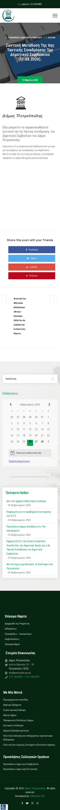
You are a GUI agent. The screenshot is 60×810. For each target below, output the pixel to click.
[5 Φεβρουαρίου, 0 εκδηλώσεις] (30, 424)
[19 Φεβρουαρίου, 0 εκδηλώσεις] (30, 437)
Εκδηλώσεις (11, 628)
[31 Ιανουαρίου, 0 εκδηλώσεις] (42, 418)
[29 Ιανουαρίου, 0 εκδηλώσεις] (30, 418)
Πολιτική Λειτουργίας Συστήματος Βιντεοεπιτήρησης (29, 744)
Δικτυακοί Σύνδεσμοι (13, 725)
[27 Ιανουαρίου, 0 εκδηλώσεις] (18, 418)
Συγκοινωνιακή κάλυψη (14, 710)
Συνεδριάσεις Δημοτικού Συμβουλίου (25, 38)
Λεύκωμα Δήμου (12, 644)
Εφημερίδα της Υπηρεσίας (17, 623)
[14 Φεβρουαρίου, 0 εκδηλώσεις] (42, 431)
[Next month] (49, 404)
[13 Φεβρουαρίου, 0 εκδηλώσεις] (36, 431)
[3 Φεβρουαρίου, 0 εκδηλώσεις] (18, 424)
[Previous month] (11, 404)
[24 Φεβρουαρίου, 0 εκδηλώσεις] (18, 443)
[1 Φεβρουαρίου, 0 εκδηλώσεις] (48, 418)
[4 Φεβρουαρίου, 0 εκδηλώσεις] (24, 424)
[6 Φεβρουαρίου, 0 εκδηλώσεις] (36, 424)
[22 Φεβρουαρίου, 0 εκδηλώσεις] (48, 437)
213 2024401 (16, 676)
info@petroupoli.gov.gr (20, 672)
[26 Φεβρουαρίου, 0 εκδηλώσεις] (30, 443)
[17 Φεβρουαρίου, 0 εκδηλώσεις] (18, 437)
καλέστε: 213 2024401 (30, 4)
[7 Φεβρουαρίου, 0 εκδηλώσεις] (42, 424)
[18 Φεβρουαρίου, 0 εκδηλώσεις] (24, 437)
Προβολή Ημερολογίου (19, 461)
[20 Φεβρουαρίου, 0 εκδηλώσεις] (36, 437)
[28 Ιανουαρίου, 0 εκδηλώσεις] (24, 418)
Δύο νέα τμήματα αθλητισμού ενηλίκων (26, 501)
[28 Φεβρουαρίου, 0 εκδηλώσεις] (42, 443)
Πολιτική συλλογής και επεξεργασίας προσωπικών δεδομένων (28, 737)
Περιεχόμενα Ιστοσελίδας (15, 699)
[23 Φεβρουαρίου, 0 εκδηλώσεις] (12, 443)
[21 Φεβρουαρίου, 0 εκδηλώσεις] (42, 437)
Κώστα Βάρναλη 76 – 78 (21, 664)
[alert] (30, 453)
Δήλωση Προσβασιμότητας (16, 730)
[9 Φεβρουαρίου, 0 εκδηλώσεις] (12, 431)
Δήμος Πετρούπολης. (35, 788)
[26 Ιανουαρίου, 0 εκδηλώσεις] (12, 418)
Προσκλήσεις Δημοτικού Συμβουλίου (21, 764)
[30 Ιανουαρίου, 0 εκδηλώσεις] (36, 418)
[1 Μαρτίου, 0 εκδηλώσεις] (48, 443)
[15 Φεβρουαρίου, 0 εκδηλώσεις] (48, 431)
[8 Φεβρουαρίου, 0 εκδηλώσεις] (48, 424)
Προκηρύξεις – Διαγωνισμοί (18, 633)
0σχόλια (50, 38)
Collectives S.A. (37, 796)
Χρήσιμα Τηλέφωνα (12, 704)
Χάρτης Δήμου (9, 715)
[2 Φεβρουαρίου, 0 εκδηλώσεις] (12, 424)
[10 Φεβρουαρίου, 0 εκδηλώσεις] (18, 431)
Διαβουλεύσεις (12, 639)
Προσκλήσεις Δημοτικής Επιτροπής (20, 769)
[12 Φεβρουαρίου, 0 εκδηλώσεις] (30, 431)
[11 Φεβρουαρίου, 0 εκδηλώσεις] (24, 431)
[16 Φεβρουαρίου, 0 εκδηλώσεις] (12, 437)
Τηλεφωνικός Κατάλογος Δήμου (18, 720)
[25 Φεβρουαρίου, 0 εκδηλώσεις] (24, 443)
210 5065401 (32, 676)
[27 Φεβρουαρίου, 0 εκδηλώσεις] (36, 443)
